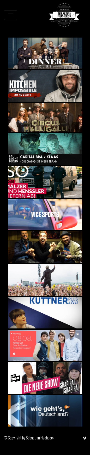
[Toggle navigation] (10, 15)
